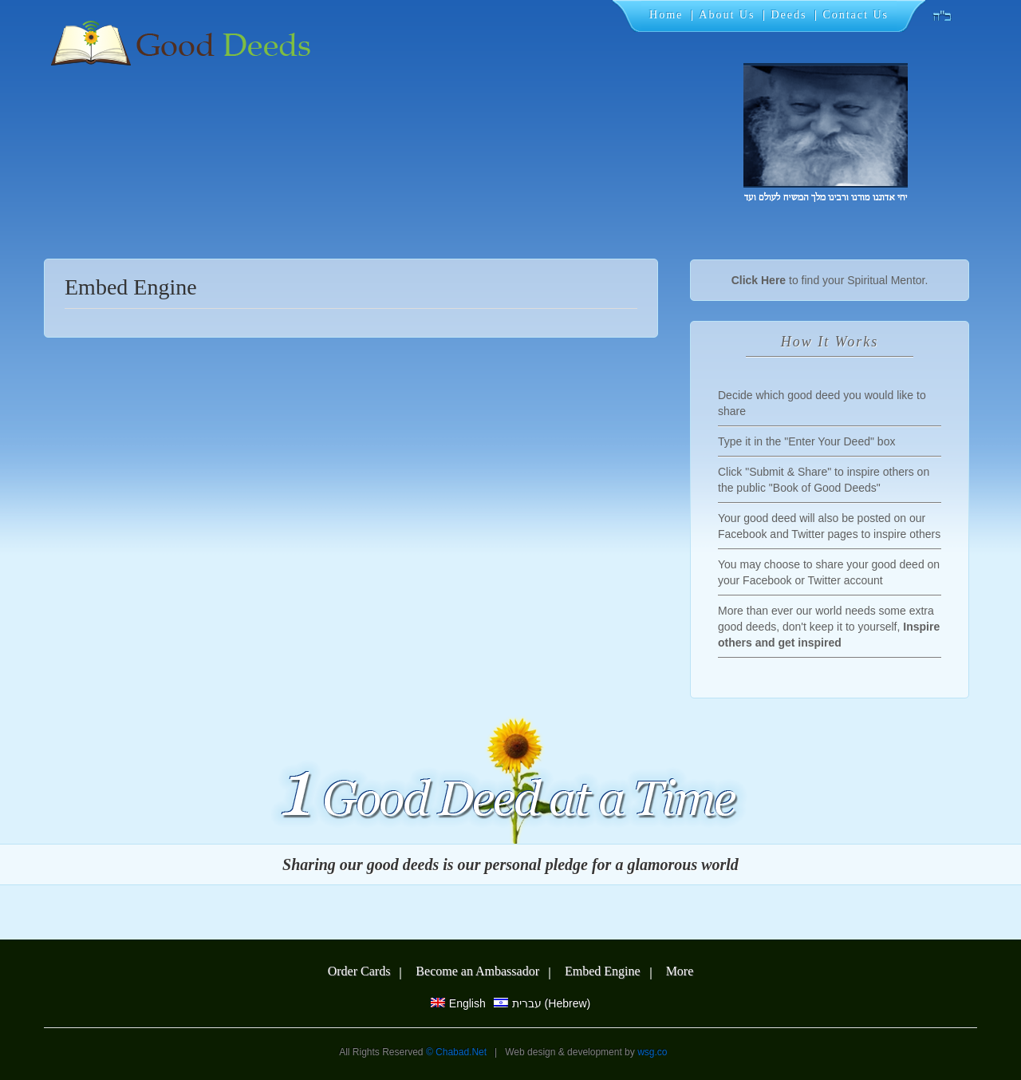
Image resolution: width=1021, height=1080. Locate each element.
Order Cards (359, 971)
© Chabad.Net (458, 1052)
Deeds (788, 15)
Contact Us (855, 15)
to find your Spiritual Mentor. (829, 280)
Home (666, 15)
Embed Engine (603, 971)
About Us (727, 15)
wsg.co (652, 1052)
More (680, 971)
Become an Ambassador (477, 971)
